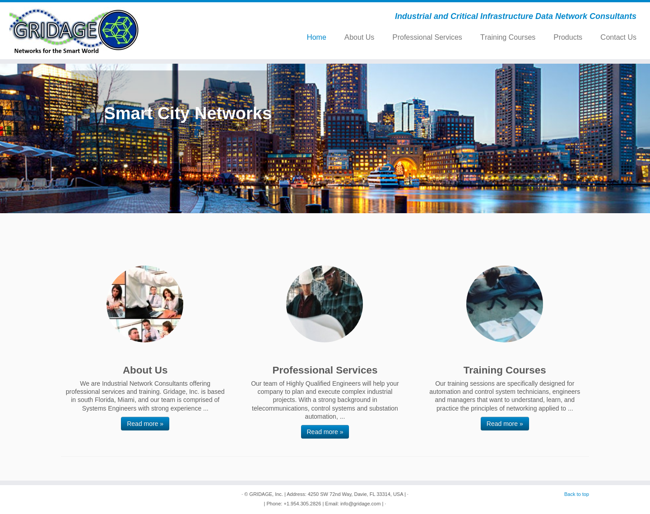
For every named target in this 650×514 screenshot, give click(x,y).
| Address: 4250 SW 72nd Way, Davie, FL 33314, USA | (345, 494)
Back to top (576, 494)
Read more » (145, 423)
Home (316, 37)
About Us (359, 37)
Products (567, 37)
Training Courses (507, 37)
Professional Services (427, 37)
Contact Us (618, 37)
